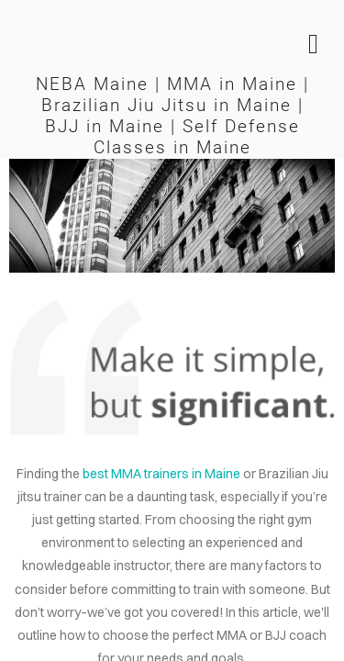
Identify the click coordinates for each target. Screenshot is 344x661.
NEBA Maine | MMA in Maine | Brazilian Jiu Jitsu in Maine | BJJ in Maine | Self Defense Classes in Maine (172, 115)
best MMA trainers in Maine (161, 473)
